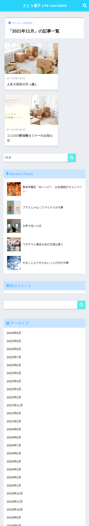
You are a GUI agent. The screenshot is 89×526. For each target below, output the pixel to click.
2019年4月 (14, 482)
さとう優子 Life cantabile (44, 5)
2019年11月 (15, 442)
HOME (44, 508)
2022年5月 (14, 313)
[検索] (72, 97)
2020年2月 (14, 418)
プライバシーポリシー (26, 516)
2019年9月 (14, 458)
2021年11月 (15, 345)
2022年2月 (14, 337)
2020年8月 (14, 377)
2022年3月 (14, 329)
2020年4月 (14, 401)
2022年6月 (14, 304)
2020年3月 (14, 409)
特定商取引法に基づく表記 (59, 516)
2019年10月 (15, 450)
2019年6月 (14, 466)
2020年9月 (14, 369)
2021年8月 (14, 353)
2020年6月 (14, 393)
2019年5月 (14, 474)
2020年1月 (14, 426)
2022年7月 (14, 296)
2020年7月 (14, 385)
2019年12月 (15, 434)
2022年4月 (14, 321)
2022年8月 (14, 288)
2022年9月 (14, 280)
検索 (81, 244)
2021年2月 (14, 361)
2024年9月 (14, 272)
